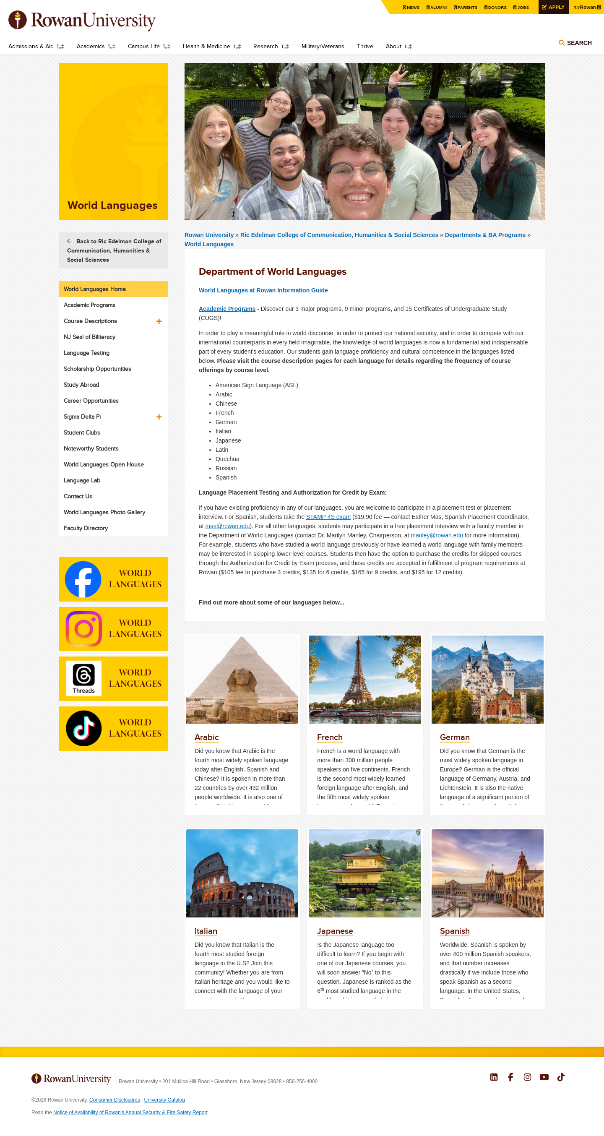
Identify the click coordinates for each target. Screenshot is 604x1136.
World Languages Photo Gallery (104, 512)
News (412, 7)
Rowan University (94, 20)
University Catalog (164, 1100)
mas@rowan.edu (228, 526)
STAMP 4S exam (328, 516)
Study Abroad (81, 384)
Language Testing (86, 353)
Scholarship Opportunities (97, 369)
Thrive (365, 46)
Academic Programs (227, 308)
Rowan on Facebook (510, 1078)
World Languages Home (95, 289)
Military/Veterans (323, 46)
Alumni (437, 7)
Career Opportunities (91, 400)
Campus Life (144, 46)
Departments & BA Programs (485, 235)
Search (579, 42)
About (393, 46)
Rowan (584, 6)
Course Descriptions (90, 321)
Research (265, 46)
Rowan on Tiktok (561, 1078)
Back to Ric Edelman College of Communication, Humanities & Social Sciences (114, 250)
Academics (91, 46)
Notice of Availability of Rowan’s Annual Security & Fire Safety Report (130, 1112)
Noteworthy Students (91, 448)
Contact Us (78, 496)
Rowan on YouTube (544, 1078)
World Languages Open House (104, 464)
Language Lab (82, 480)
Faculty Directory (86, 528)
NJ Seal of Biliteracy (89, 337)
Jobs (522, 7)
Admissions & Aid (31, 46)
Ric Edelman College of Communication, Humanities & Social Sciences (340, 235)
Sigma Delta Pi (82, 416)
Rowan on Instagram (527, 1078)
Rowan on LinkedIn (494, 1078)
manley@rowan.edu (437, 535)
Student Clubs (82, 432)
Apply (556, 7)
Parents (466, 7)
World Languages (209, 244)
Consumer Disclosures (114, 1100)
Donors (496, 7)
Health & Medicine (206, 46)
